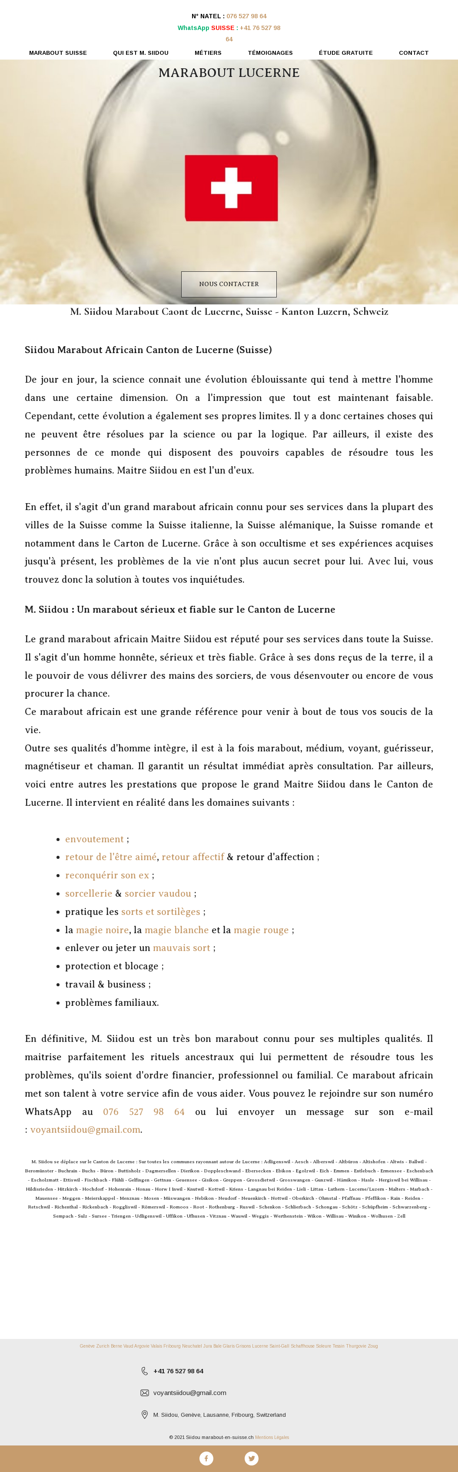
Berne (116, 1346)
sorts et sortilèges (160, 911)
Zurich (103, 1346)
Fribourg (172, 1346)
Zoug (373, 1346)
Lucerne (260, 1346)
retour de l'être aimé (111, 856)
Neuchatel (192, 1346)
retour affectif (193, 856)
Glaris (229, 1346)
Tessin (338, 1346)
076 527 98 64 (246, 16)
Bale (217, 1346)
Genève (87, 1346)
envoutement (94, 839)
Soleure (323, 1346)
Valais (156, 1346)
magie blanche (177, 930)
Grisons (243, 1346)
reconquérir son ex (107, 875)
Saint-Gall (279, 1346)
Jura (207, 1346)
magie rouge (261, 930)
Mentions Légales (272, 1437)
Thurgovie (356, 1346)
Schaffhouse (303, 1346)
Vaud (128, 1346)
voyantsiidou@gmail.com (85, 1129)
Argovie (141, 1346)
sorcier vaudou (158, 893)
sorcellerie (89, 893)
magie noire (102, 930)
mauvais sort (181, 947)
